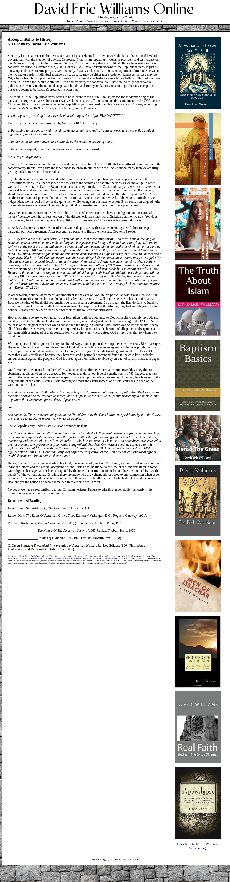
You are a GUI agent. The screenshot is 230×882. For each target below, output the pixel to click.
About (80, 21)
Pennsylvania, (82, 558)
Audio (103, 21)
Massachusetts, (55, 558)
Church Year (129, 21)
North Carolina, (69, 558)
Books (114, 21)
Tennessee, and (110, 558)
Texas (119, 558)
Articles (92, 21)
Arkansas (33, 558)
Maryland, (43, 558)
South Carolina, (96, 558)
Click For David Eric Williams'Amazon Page (197, 846)
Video (160, 21)
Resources (147, 21)
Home (70, 21)
